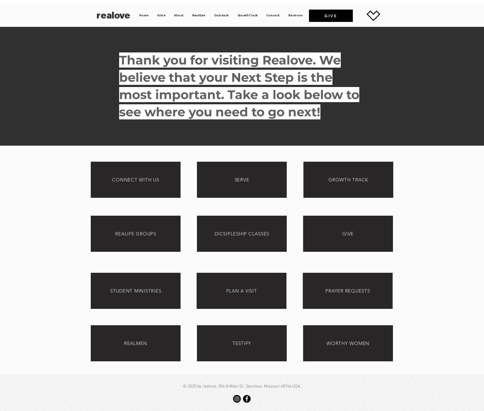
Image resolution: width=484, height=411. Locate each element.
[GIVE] (331, 16)
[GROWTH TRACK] (348, 180)
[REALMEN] (136, 343)
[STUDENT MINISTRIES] (136, 291)
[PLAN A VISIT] (241, 291)
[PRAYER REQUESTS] (348, 291)
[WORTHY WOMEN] (348, 343)
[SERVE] (242, 180)
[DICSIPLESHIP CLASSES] (242, 234)
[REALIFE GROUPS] (136, 234)
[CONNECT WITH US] (136, 180)
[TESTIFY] (242, 343)
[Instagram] (237, 399)
